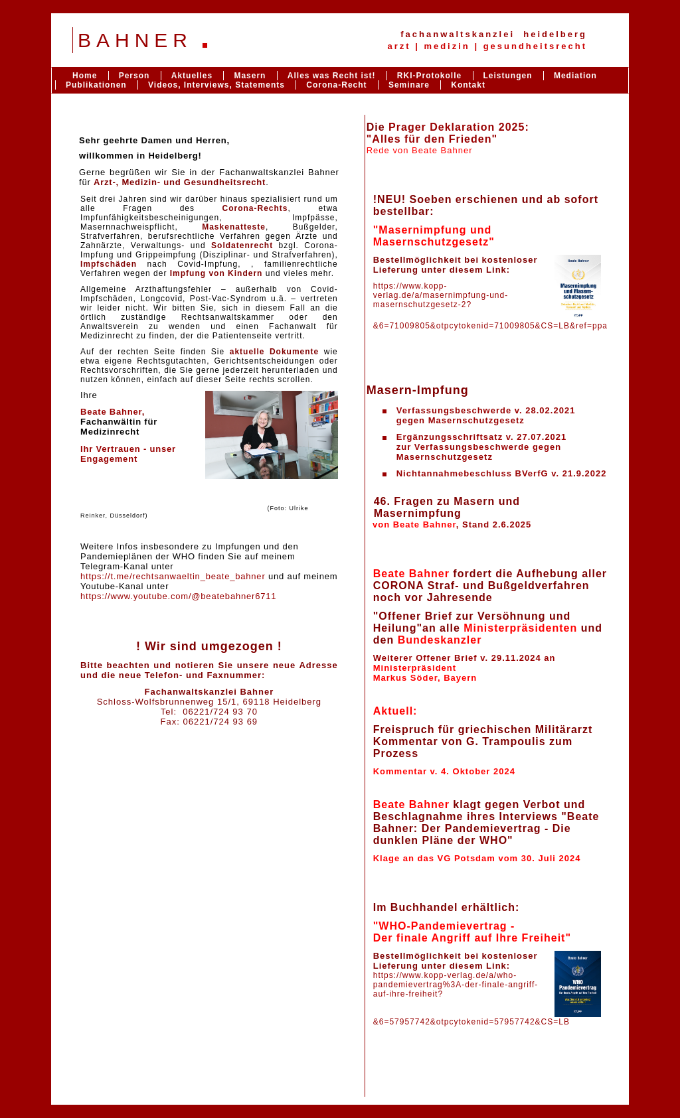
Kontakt (468, 85)
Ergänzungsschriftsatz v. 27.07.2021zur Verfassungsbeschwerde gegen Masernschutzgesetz (481, 447)
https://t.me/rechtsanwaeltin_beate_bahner (173, 576)
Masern (250, 75)
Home (84, 75)
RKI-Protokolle (429, 75)
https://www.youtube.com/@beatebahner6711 (178, 596)
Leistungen (508, 75)
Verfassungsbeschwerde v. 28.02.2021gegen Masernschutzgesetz (486, 415)
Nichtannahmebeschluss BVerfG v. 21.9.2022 (501, 473)
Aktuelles (191, 75)
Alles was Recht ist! (333, 75)
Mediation (575, 75)
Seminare (409, 85)
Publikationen (96, 85)
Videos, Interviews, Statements (216, 85)
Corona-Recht (336, 85)
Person (134, 75)
